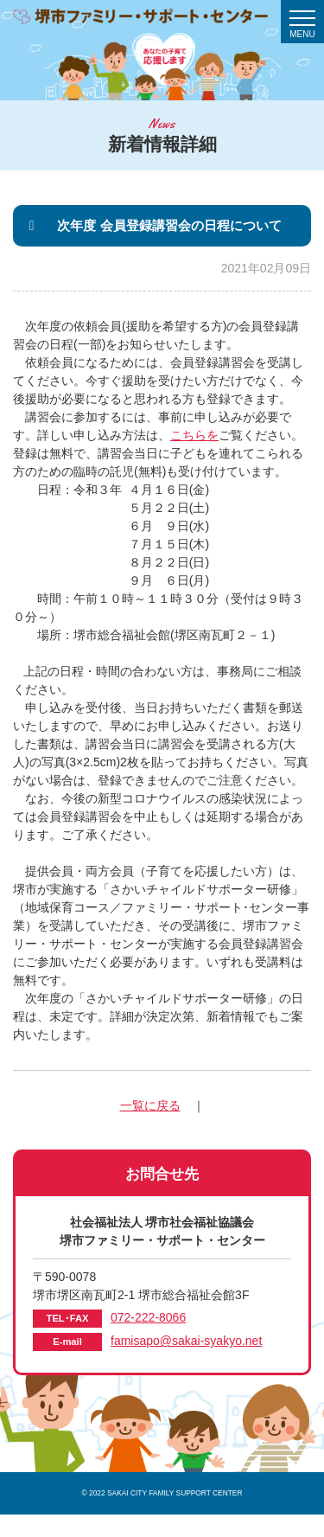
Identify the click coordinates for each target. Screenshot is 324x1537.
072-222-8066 (148, 1317)
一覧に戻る (150, 1105)
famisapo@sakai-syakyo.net (186, 1341)
